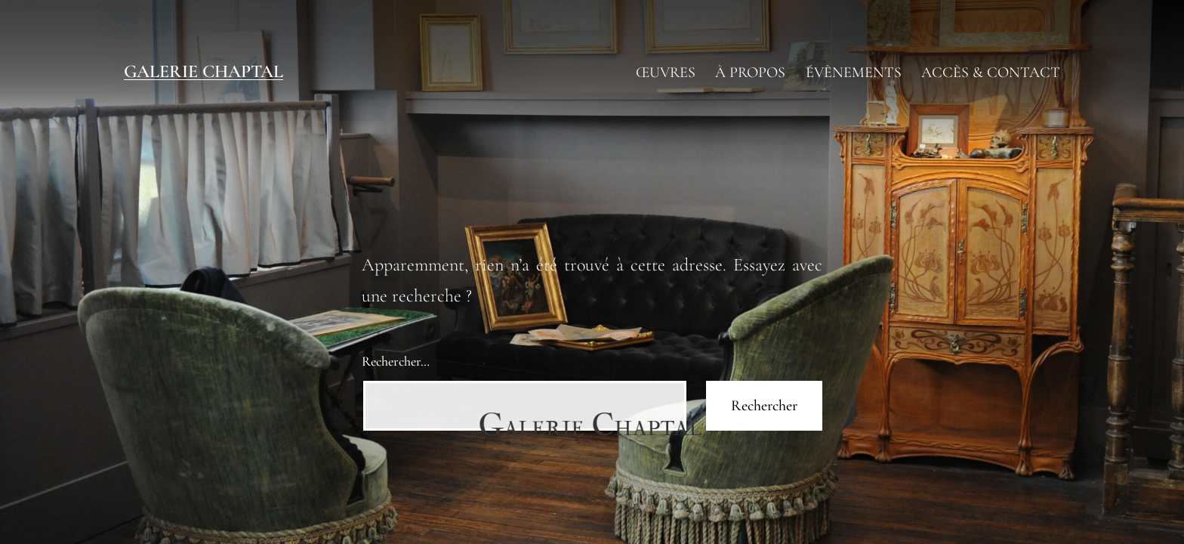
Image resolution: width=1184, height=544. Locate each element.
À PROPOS (750, 72)
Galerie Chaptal (203, 71)
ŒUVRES (665, 72)
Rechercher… (396, 361)
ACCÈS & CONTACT (990, 72)
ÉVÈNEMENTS (854, 72)
